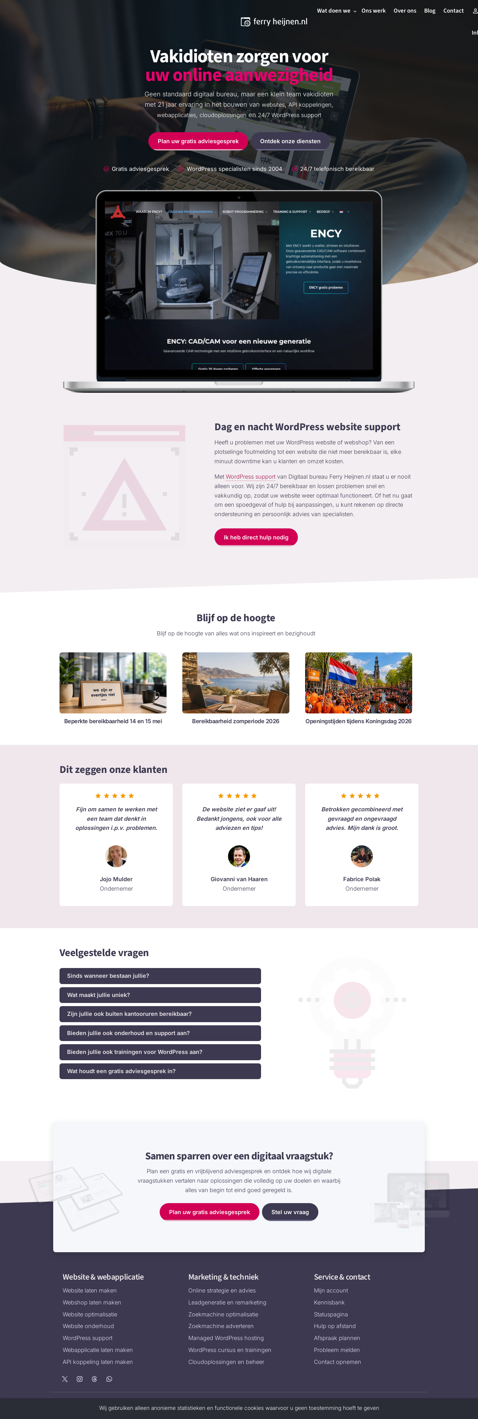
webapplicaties (176, 115)
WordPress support (251, 476)
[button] (160, 976)
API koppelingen (310, 104)
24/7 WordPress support (289, 115)
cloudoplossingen (223, 115)
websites (273, 104)
